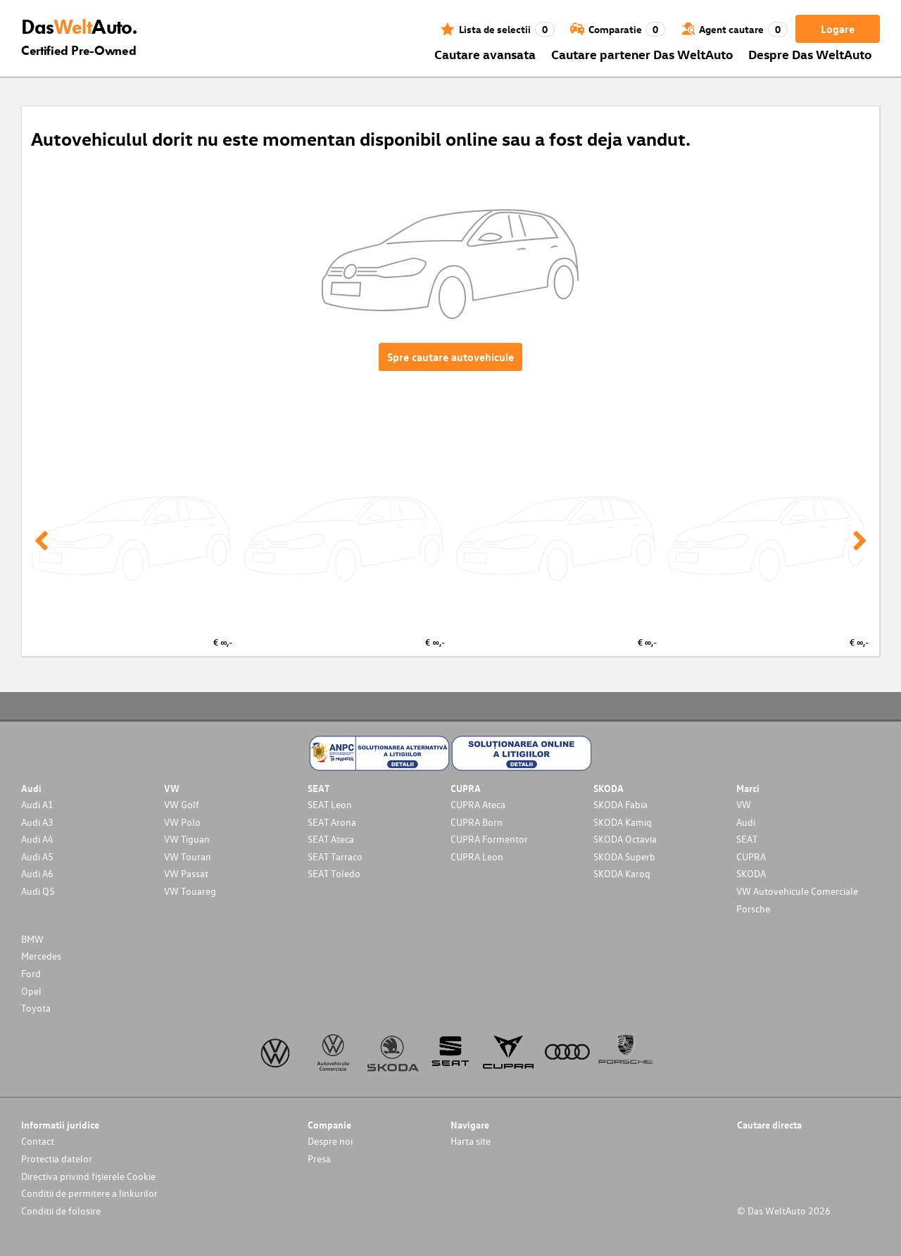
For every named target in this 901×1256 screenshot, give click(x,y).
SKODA (751, 873)
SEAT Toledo (334, 873)
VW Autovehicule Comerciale (797, 891)
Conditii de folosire (61, 1210)
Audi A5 (37, 856)
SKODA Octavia (625, 839)
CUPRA (751, 856)
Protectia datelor (56, 1158)
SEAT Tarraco (335, 856)
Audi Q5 (38, 891)
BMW (32, 939)
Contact (37, 1141)
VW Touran (187, 856)
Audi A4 (37, 839)
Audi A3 (37, 822)
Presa (319, 1158)
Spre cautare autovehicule (450, 357)
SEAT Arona (332, 822)
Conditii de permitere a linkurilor (89, 1193)
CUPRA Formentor (489, 839)
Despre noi (330, 1141)
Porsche (753, 908)
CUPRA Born (476, 822)
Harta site (470, 1141)
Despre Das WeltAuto (810, 54)
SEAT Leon (330, 804)
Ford (31, 973)
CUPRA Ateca (477, 804)
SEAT (746, 839)
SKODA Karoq (621, 873)
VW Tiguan (187, 839)
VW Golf (181, 804)
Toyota (36, 1008)
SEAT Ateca (331, 839)
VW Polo (182, 822)
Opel (31, 991)
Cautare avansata (485, 54)
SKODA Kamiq (622, 822)
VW (743, 804)
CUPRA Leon (476, 856)
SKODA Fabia (620, 804)
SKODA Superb (624, 856)
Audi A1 (37, 804)
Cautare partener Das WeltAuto (642, 54)
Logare (838, 29)
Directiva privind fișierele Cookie (88, 1176)
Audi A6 (37, 873)
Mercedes (41, 955)
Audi (745, 822)
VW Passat (186, 873)
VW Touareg (190, 891)
